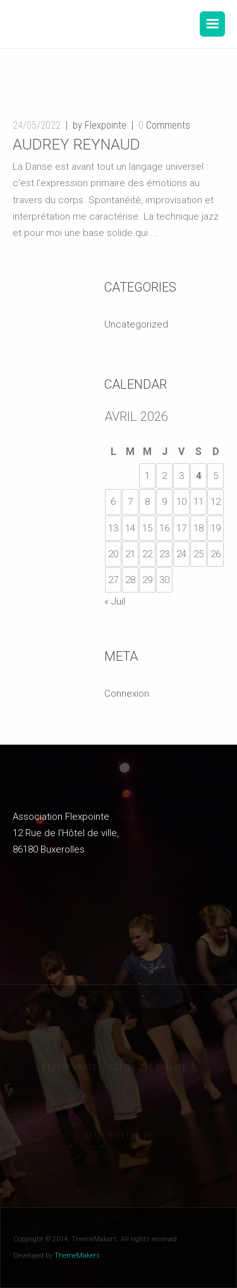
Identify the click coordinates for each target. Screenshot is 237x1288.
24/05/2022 (37, 125)
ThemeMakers (77, 1255)
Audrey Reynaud (76, 144)
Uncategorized (136, 324)
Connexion (126, 693)
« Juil (114, 601)
